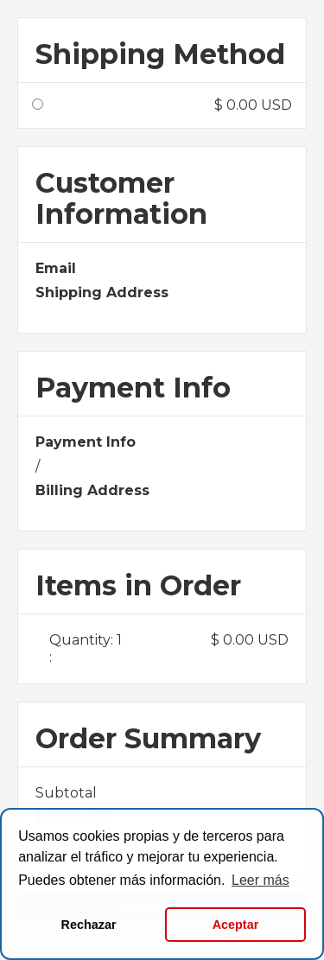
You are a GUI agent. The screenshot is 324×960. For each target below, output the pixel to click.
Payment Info (85, 442)
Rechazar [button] (89, 924)
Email (55, 268)
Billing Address (92, 490)
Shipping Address (101, 292)
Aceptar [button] (236, 924)
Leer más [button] (260, 880)
